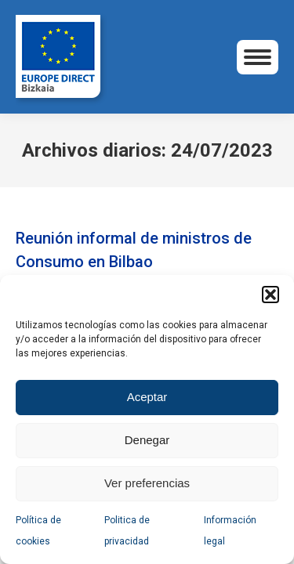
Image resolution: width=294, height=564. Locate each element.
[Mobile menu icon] (257, 57)
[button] (270, 294)
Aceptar (147, 396)
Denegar (147, 439)
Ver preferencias (147, 483)
